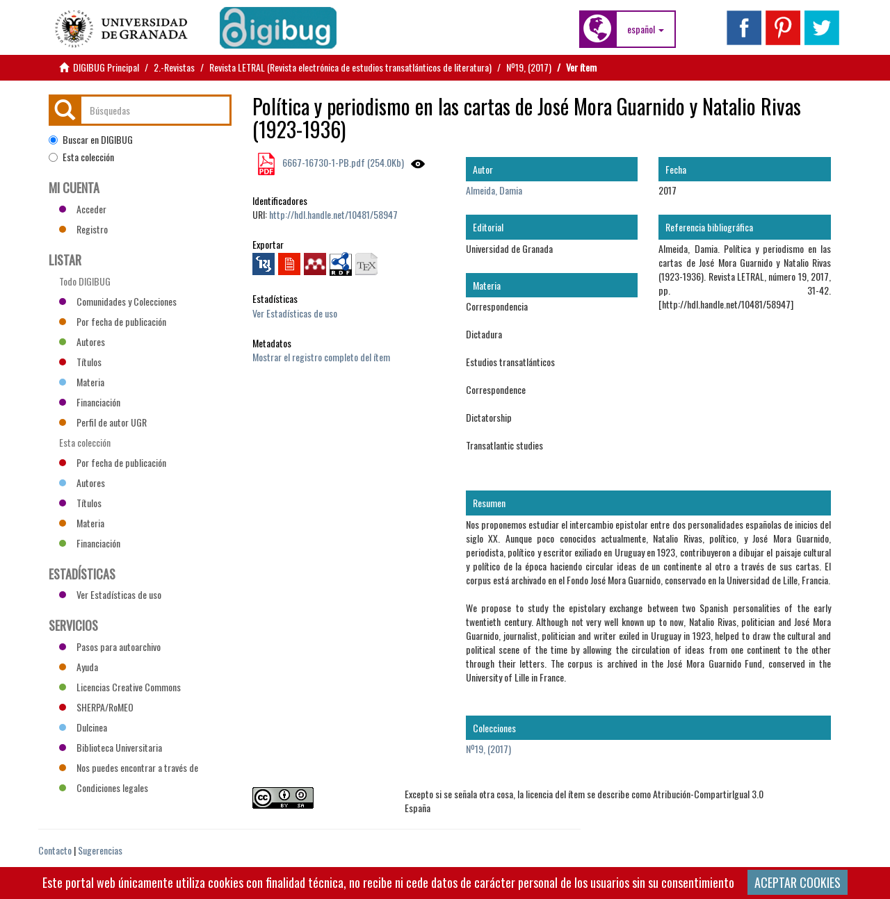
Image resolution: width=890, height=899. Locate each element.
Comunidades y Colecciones (118, 301)
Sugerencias (100, 850)
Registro (83, 229)
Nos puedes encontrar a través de (128, 767)
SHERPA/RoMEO (96, 707)
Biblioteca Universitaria (110, 747)
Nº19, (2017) (528, 67)
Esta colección (81, 157)
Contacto (55, 850)
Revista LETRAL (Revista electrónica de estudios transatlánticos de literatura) (350, 67)
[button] (645, 29)
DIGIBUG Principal (106, 67)
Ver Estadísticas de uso (294, 313)
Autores (82, 341)
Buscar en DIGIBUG (91, 140)
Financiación (89, 402)
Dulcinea (83, 727)
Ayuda (78, 666)
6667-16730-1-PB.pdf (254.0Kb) (342, 162)
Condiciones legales (103, 787)
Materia (81, 381)
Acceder (82, 208)
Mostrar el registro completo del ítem (321, 356)
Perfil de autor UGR (103, 422)
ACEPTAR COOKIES (797, 882)
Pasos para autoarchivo (110, 646)
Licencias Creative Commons (120, 686)
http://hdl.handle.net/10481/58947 (333, 214)
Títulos (80, 361)
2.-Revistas (174, 67)
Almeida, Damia (494, 190)
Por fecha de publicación (112, 321)
